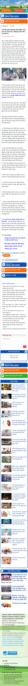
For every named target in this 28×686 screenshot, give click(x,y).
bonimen (13, 639)
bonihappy (16, 641)
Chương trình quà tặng (19, 603)
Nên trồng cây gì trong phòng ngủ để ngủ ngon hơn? (19, 450)
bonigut (22, 641)
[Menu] (26, 10)
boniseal (15, 643)
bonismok (4, 645)
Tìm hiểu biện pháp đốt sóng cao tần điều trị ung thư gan (19, 477)
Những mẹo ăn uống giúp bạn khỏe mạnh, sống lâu (18, 531)
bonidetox (10, 641)
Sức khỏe (14, 381)
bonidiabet (19, 639)
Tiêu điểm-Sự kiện (14, 571)
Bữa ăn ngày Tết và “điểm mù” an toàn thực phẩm (19, 505)
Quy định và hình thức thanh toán (13, 675)
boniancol (16, 645)
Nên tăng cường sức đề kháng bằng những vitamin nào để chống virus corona (13, 325)
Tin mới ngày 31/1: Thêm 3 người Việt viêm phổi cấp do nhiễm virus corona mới (14, 306)
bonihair (21, 645)
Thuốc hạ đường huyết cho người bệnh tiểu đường (19, 432)
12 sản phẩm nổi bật (9, 669)
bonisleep (10, 643)
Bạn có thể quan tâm (8, 283)
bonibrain (4, 641)
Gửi (25, 346)
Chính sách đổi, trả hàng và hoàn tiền (14, 681)
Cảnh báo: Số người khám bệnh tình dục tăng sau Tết (18, 413)
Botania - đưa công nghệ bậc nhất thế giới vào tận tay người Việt (19, 597)
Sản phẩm (6, 665)
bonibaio (20, 643)
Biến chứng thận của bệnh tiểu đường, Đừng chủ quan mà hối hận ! (19, 422)
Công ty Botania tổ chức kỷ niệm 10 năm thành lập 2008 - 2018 (19, 588)
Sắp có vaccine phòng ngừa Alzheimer (14, 329)
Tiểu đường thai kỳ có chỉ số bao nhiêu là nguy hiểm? (18, 487)
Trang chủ (5, 26)
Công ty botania (6, 639)
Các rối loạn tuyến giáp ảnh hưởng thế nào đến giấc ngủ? (19, 441)
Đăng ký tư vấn (19, 10)
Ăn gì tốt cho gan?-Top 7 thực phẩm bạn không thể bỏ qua (19, 550)
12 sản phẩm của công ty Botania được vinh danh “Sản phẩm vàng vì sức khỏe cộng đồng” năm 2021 (14, 578)
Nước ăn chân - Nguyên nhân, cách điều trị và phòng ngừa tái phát (19, 513)
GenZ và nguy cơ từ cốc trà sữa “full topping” (18, 404)
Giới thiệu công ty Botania (11, 663)
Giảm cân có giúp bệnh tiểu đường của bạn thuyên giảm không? (19, 468)
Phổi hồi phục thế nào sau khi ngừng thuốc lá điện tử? (19, 396)
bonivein (4, 643)
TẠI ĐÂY (6, 255)
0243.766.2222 (6, 10)
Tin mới (12, 26)
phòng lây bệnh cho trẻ (11, 260)
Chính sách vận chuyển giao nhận (13, 677)
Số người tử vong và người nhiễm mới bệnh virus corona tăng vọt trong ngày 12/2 (14, 300)
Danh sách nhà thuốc (9, 667)
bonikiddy (10, 645)
